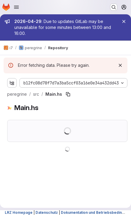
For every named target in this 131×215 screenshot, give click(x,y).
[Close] (123, 21)
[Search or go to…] (113, 7)
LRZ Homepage (19, 212)
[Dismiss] (120, 65)
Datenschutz (47, 212)
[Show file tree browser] (12, 83)
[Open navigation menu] (16, 7)
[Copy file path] (68, 94)
